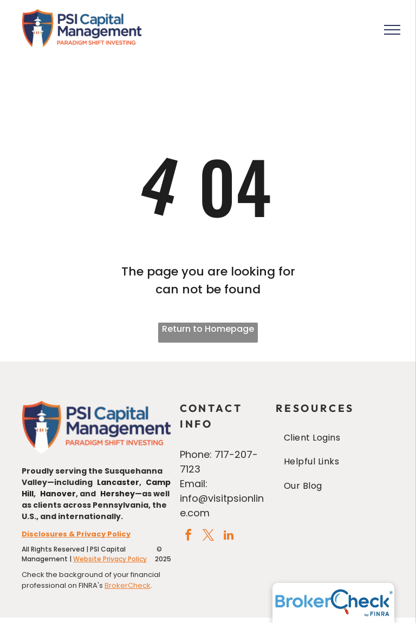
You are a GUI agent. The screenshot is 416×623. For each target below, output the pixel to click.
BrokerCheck (128, 585)
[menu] (392, 30)
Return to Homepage (208, 329)
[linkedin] (228, 537)
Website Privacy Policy (110, 558)
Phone (195, 454)
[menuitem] (335, 438)
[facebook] (188, 537)
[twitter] (208, 537)
